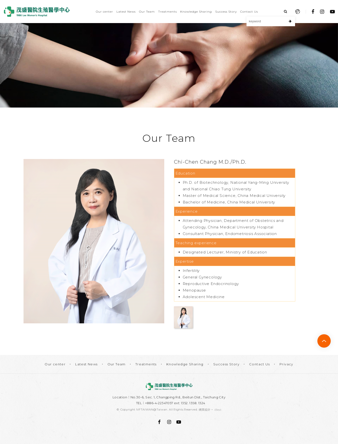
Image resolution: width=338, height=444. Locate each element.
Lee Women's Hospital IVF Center (36, 11)
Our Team (147, 11)
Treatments (167, 11)
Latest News (126, 11)
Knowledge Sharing (196, 11)
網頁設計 (205, 409)
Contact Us (249, 11)
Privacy (286, 364)
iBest (218, 409)
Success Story (226, 11)
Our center (104, 11)
